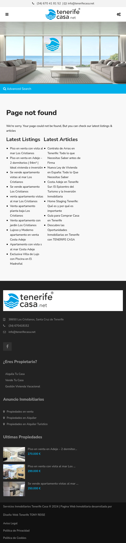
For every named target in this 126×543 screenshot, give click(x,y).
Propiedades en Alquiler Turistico (27, 424)
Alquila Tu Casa (15, 374)
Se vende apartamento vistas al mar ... (53, 484)
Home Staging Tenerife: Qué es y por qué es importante (63, 206)
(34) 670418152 (19, 326)
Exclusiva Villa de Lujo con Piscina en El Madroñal (24, 259)
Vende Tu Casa (14, 380)
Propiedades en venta (20, 412)
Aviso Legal (10, 523)
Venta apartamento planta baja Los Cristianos (22, 211)
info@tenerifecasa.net (22, 332)
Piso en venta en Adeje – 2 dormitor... (52, 449)
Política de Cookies (14, 538)
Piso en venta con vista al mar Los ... (52, 466)
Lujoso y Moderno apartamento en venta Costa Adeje (24, 235)
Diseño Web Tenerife (16, 515)
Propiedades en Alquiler (22, 418)
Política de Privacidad (16, 531)
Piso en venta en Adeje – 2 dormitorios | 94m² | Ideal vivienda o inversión (26, 163)
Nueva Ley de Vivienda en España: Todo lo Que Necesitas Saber (63, 172)
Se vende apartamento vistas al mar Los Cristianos (25, 177)
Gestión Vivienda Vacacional (22, 386)
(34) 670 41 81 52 (49, 3)
